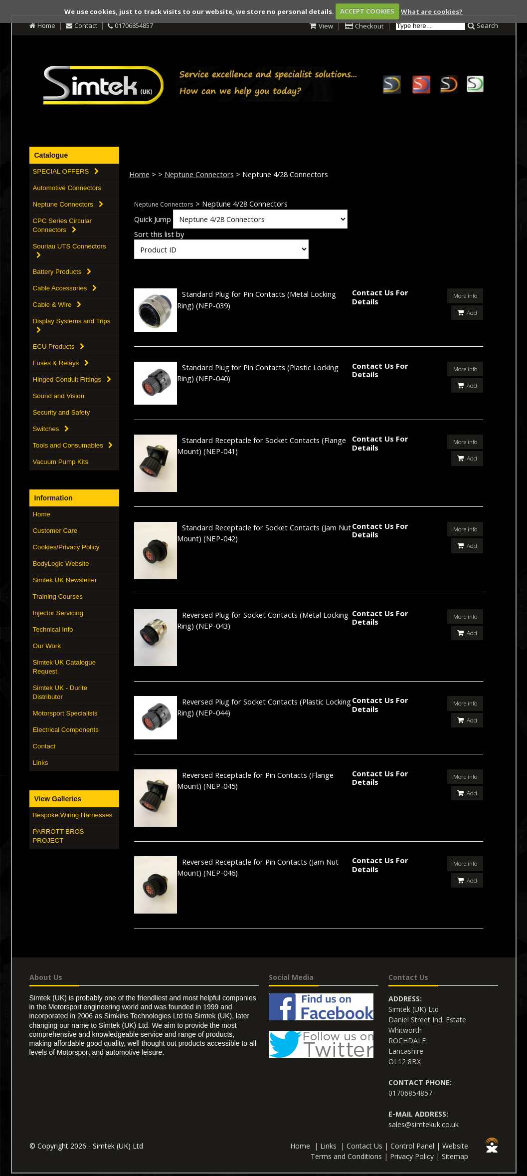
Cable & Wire (57, 304)
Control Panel (412, 1145)
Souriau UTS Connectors (69, 250)
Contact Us (364, 1145)
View (326, 25)
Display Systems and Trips (72, 325)
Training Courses (58, 596)
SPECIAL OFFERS (66, 171)
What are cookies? (432, 10)
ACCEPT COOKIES (367, 10)
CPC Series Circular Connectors (62, 225)
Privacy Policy (412, 1155)
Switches (51, 429)
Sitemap (455, 1155)
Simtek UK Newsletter (65, 580)
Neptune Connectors (68, 204)
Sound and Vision (59, 396)
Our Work (47, 646)
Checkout (369, 25)
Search (487, 25)
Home (46, 25)
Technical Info (53, 629)
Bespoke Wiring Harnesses (73, 815)
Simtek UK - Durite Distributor (60, 692)
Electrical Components (66, 729)
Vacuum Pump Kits (61, 462)
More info (465, 295)
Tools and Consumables (73, 445)
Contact (85, 25)
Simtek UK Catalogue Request (64, 667)
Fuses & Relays (61, 363)
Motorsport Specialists (65, 713)
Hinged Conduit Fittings (72, 379)
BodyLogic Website (61, 563)
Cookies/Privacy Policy (66, 547)
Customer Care (55, 530)
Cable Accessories (65, 288)
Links (40, 762)
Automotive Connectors (67, 188)
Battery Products (62, 271)
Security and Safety (61, 412)
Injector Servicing (58, 613)
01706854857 (134, 25)
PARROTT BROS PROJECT (58, 836)
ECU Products (59, 346)
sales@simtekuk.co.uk (423, 1123)
